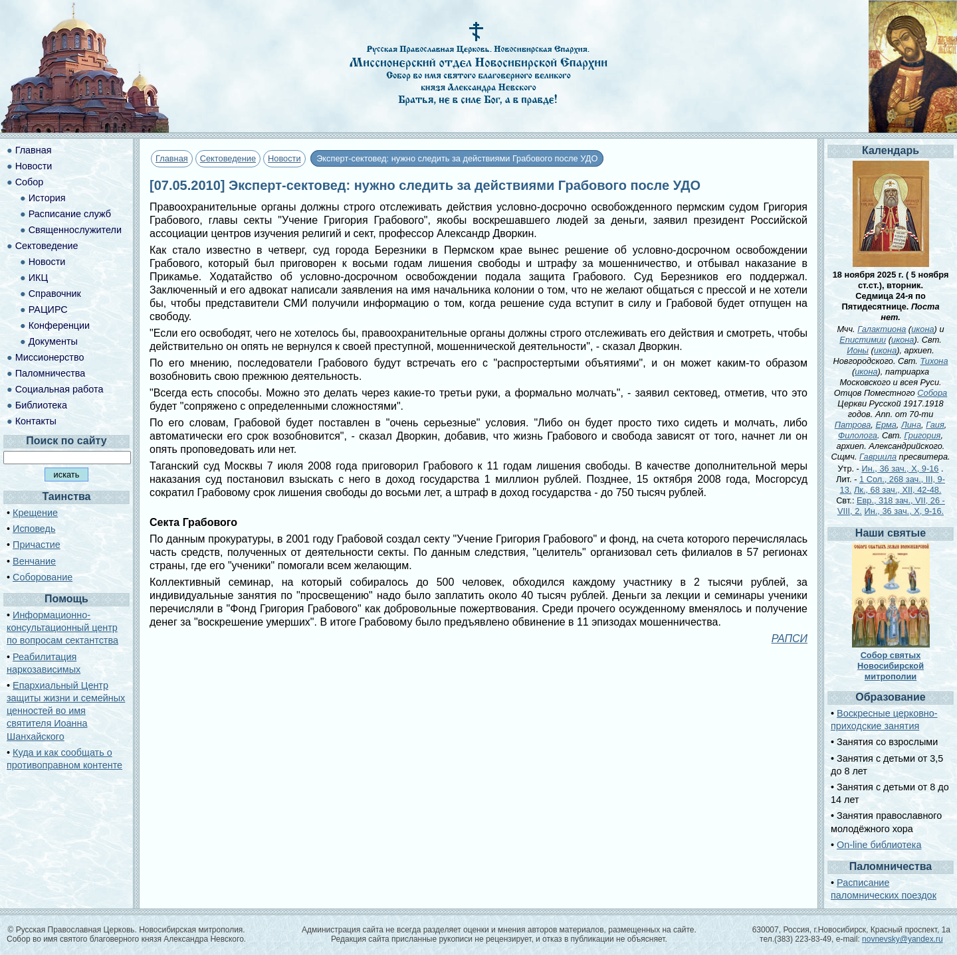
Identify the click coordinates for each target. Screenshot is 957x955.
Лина (911, 425)
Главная (172, 158)
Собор (29, 182)
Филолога (857, 435)
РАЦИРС (48, 309)
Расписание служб (70, 214)
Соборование (42, 577)
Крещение (35, 512)
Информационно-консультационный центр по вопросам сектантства (62, 628)
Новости (284, 158)
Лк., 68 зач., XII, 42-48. (898, 490)
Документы (53, 341)
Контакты (35, 421)
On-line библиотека (879, 844)
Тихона (934, 361)
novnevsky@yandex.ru (902, 939)
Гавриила (878, 457)
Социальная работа (59, 389)
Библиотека (41, 405)
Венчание (34, 561)
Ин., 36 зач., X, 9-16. (904, 511)
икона (922, 329)
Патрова (853, 425)
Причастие (36, 544)
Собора (932, 393)
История (47, 198)
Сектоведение (228, 158)
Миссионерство (49, 357)
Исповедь (34, 528)
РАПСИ (789, 638)
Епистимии (862, 340)
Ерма (885, 425)
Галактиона (881, 329)
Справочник (55, 293)
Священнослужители (75, 229)
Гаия (935, 425)
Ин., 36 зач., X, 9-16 (899, 469)
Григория (922, 435)
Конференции (59, 325)
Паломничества (50, 373)
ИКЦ (38, 277)
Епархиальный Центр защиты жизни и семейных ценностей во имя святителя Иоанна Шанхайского (66, 711)
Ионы (858, 350)
